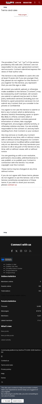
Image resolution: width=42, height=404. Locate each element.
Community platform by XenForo (21, 351)
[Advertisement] (21, 39)
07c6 (39, 320)
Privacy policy (6, 369)
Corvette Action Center (14, 268)
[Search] (39, 2)
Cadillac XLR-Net (12, 266)
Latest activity (6, 340)
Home (3, 378)
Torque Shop (10, 273)
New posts (5, 331)
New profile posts (7, 335)
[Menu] (2, 2)
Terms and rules (7, 365)
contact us (12, 185)
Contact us (5, 361)
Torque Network (11, 270)
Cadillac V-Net (11, 264)
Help (2, 373)
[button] (20, 356)
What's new (6, 326)
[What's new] (35, 2)
